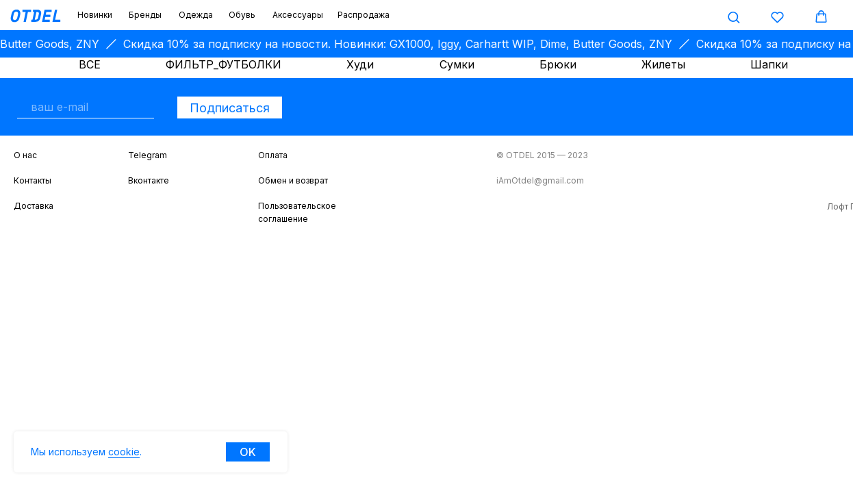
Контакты (32, 180)
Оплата (273, 155)
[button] (733, 16)
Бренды (145, 15)
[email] (85, 107)
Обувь (242, 15)
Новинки (94, 15)
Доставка (33, 206)
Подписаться (230, 108)
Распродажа (364, 15)
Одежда (196, 15)
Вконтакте (148, 180)
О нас (25, 155)
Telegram (147, 155)
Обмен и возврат (293, 180)
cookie (124, 451)
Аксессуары (297, 15)
